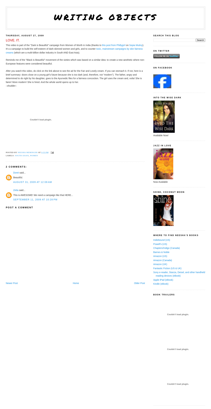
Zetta (15, 190)
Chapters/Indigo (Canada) (166, 248)
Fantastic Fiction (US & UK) (167, 268)
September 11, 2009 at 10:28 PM (35, 199)
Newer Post (12, 283)
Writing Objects (105, 17)
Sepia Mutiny (136, 45)
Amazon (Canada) (162, 260)
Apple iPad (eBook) (163, 280)
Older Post (139, 283)
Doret (16, 172)
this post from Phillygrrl (113, 45)
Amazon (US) (160, 256)
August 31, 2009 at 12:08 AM (32, 182)
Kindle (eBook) (160, 284)
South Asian (22, 156)
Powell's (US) (160, 244)
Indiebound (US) (161, 240)
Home (76, 283)
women (34, 156)
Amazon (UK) (160, 264)
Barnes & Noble (161, 252)
